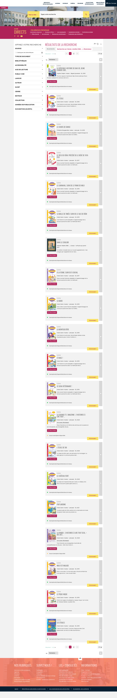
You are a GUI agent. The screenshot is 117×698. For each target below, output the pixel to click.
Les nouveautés (63, 686)
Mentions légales (86, 695)
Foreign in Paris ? (86, 692)
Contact (87, 686)
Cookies (83, 694)
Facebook (39, 686)
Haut (80, 674)
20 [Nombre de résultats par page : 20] (99, 54)
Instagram (39, 688)
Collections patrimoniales (22, 695)
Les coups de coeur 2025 (66, 694)
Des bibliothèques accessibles (90, 690)
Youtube (39, 690)
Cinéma (16, 692)
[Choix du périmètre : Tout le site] (33, 14)
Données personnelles (94, 694)
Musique (17, 690)
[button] (111, 3)
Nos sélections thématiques (67, 690)
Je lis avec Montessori (64, 432)
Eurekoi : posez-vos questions (45, 695)
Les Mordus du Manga (66, 695)
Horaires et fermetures (66, 688)
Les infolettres (40, 694)
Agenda (16, 688)
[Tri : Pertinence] (53, 59)
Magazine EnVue (86, 688)
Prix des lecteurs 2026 (65, 692)
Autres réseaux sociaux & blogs (45, 692)
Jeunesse (17, 694)
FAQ (82, 686)
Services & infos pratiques (22, 686)
